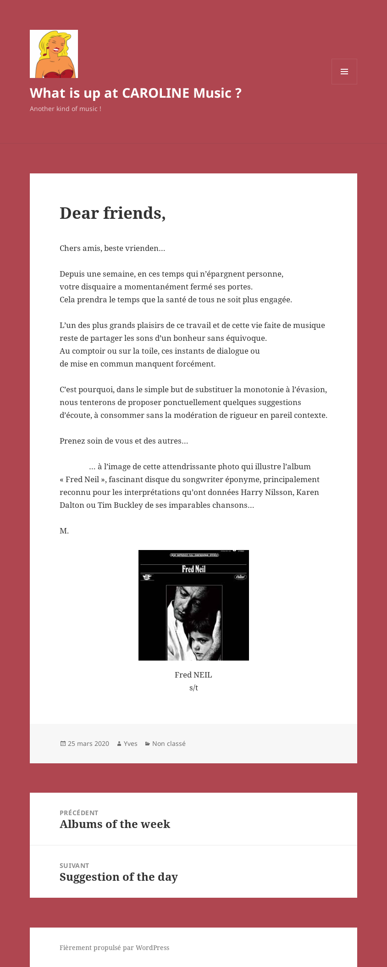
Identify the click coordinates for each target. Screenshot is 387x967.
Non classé (169, 743)
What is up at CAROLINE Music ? (136, 92)
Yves (131, 743)
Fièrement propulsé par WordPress (114, 947)
